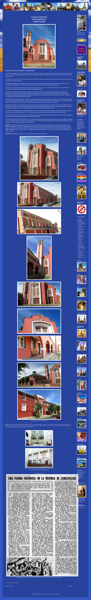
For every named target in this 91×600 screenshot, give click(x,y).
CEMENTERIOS (81, 244)
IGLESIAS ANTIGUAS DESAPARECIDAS (81, 221)
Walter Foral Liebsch (80, 507)
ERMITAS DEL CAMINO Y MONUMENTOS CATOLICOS (81, 236)
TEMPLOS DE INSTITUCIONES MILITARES (81, 232)
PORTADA (80, 218)
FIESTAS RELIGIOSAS (80, 239)
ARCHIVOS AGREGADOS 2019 (81, 257)
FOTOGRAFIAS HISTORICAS (81, 229)
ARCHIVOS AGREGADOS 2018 (81, 255)
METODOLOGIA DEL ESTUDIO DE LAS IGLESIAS (82, 224)
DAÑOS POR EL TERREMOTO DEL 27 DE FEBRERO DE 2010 (82, 248)
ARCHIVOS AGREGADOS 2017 (81, 252)
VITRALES (80, 241)
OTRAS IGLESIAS (81, 250)
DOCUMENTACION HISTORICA (81, 227)
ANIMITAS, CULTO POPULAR (81, 243)
